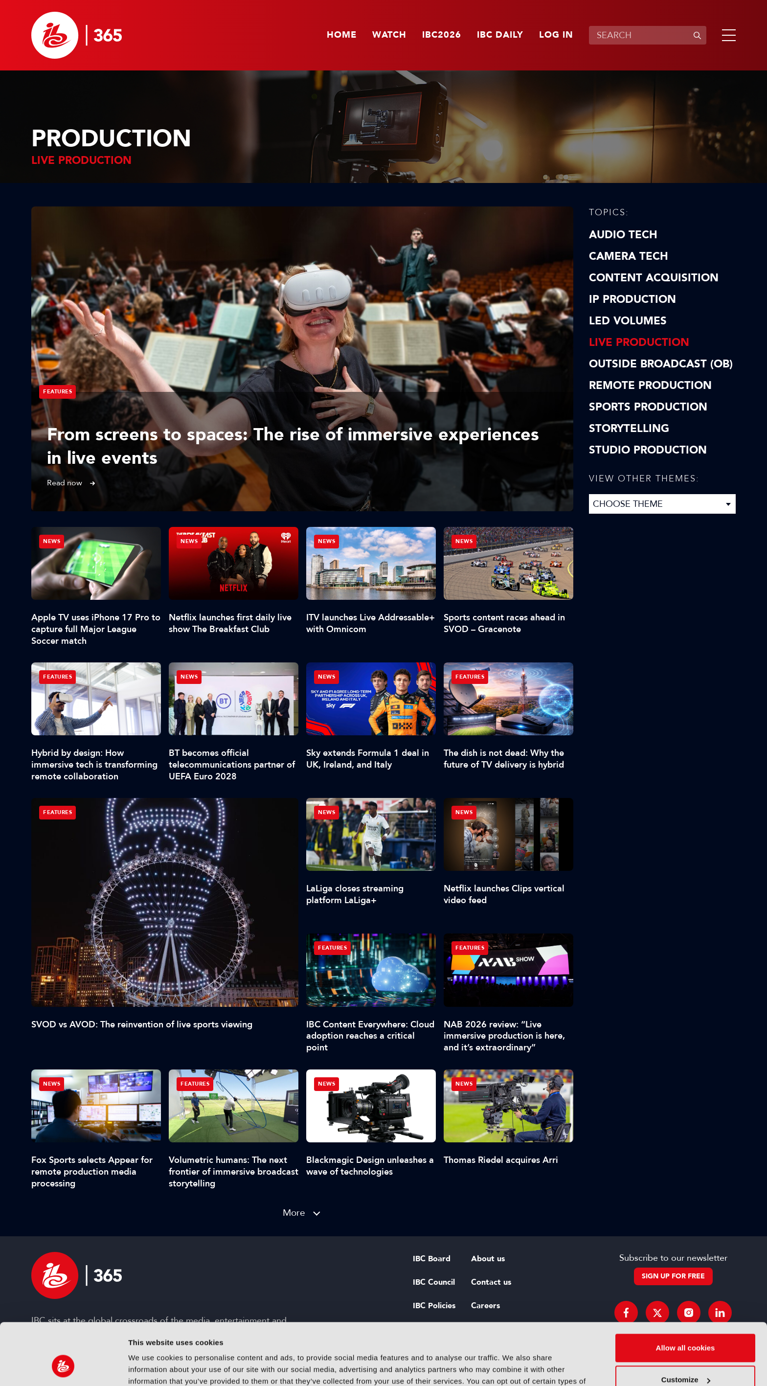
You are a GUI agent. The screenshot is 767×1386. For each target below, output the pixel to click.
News (51, 541)
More (294, 1212)
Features (57, 391)
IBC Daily (500, 35)
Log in (556, 35)
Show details (151, 1367)
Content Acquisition (654, 278)
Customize (685, 1326)
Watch (389, 35)
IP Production (632, 299)
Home (342, 35)
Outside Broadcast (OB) (661, 364)
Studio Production (648, 450)
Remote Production (650, 385)
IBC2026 (441, 35)
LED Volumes (628, 321)
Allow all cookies (685, 1295)
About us (488, 1258)
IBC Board (432, 1258)
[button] (727, 35)
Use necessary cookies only (685, 1359)
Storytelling (629, 428)
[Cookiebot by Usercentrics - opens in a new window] (63, 1367)
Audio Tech (623, 234)
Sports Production (648, 407)
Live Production (639, 342)
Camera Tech (628, 256)
